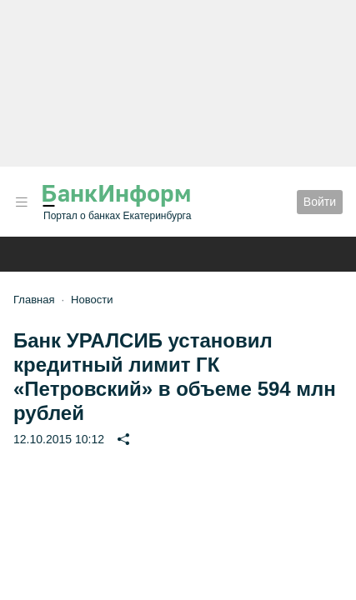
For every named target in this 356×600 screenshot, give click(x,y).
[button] (21, 202)
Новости (92, 299)
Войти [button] (319, 201)
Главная (33, 299)
